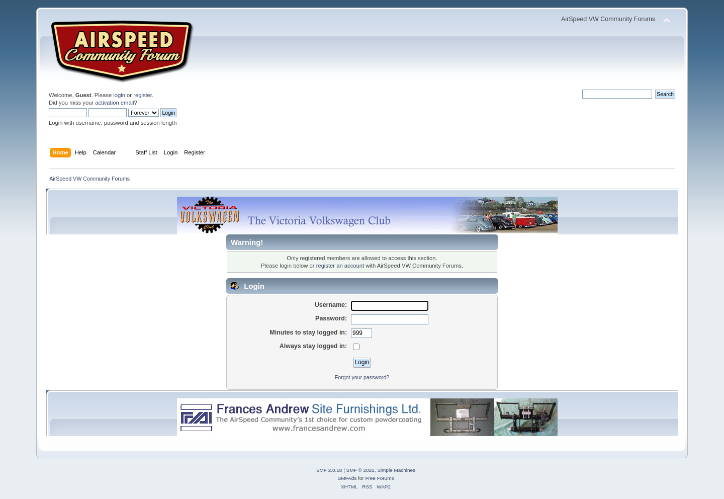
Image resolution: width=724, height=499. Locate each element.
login (119, 95)
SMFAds (347, 478)
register (142, 95)
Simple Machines (396, 470)
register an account (340, 266)
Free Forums (379, 478)
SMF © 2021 (360, 470)
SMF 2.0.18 (329, 470)
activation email (114, 103)
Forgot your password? (362, 377)
